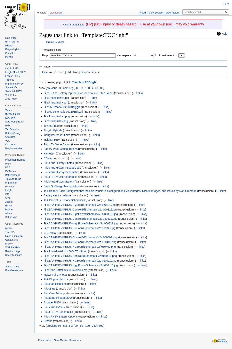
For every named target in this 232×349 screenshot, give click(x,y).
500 (101, 88)
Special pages (12, 266)
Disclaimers (75, 340)
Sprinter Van (11, 87)
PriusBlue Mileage (55, 293)
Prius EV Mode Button (57, 144)
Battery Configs (13, 133)
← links (137, 93)
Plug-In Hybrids (53, 130)
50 (81, 88)
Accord (8, 202)
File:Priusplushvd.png (57, 116)
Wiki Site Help (12, 247)
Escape (9, 205)
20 (76, 88)
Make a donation (14, 236)
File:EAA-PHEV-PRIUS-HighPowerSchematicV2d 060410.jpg (81, 265)
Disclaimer (10, 144)
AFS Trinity (11, 99)
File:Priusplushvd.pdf (56, 97)
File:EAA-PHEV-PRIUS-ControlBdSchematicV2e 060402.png (80, 237)
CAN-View (50, 232)
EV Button (10, 171)
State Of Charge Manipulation (61, 186)
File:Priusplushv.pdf (55, 102)
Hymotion (49, 153)
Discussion (56, 12)
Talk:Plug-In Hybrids (56, 279)
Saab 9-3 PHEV (13, 91)
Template (41, 12)
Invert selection (168, 55)
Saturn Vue (11, 217)
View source (156, 12)
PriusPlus (10, 53)
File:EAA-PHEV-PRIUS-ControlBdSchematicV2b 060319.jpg (80, 209)
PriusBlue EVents (54, 307)
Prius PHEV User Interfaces (60, 176)
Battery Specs (12, 175)
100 (87, 88)
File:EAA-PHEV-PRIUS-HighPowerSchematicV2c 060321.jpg (81, 223)
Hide (45, 72)
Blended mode (12, 114)
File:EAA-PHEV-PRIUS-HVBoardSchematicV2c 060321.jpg (79, 228)
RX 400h (9, 186)
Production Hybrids (15, 159)
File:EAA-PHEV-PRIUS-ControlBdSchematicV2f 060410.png (80, 255)
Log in (225, 3)
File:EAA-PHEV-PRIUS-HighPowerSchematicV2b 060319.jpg (81, 214)
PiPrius (48, 321)
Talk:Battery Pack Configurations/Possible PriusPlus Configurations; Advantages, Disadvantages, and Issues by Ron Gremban (120, 190)
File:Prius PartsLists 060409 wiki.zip (65, 270)
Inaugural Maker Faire (57, 135)
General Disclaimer (72, 24)
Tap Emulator (12, 129)
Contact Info (11, 239)
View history (172, 12)
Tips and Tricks (13, 179)
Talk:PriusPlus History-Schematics (64, 200)
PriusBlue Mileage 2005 (58, 297)
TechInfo (9, 79)
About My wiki (60, 340)
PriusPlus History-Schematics (61, 172)
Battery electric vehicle (57, 195)
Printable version (14, 270)
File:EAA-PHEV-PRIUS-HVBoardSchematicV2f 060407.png (80, 246)
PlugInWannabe (13, 148)
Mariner (9, 209)
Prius (8, 163)
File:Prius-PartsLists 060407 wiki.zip (65, 251)
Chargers (10, 137)
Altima (8, 213)
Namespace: (124, 55)
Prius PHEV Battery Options (60, 316)
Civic (7, 198)
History (8, 243)
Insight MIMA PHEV (15, 72)
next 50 (67, 88)
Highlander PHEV (14, 83)
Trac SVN (10, 232)
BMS (7, 125)
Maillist (8, 228)
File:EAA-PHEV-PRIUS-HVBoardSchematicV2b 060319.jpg (80, 204)
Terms (8, 110)
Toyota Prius (51, 125)
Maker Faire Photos (55, 274)
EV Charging (12, 41)
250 (94, 88)
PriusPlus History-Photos (59, 163)
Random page (12, 251)
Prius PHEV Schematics (58, 311)
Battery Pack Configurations (60, 148)
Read (143, 12)
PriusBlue (49, 288)
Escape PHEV (52, 302)
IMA (7, 194)
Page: (45, 55)
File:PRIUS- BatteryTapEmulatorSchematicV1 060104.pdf (78, 93)
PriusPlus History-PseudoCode (62, 167)
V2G (7, 140)
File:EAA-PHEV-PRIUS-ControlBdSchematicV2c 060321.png (80, 218)
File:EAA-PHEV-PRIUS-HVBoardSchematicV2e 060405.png (80, 242)
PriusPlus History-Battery (59, 181)
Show (84, 72)
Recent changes (13, 255)
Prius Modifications (55, 283)
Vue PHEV (10, 95)
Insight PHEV (52, 139)
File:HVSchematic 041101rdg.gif (63, 111)
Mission (9, 45)
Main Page (10, 38)
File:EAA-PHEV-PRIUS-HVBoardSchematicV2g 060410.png (80, 260)
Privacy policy (45, 340)
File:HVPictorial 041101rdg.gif (62, 107)
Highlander (11, 182)
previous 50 (54, 88)
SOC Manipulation (14, 121)
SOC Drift (10, 118)
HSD (7, 167)
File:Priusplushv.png (56, 121)
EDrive (48, 158)
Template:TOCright (54, 41)
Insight (8, 190)
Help (224, 33)
